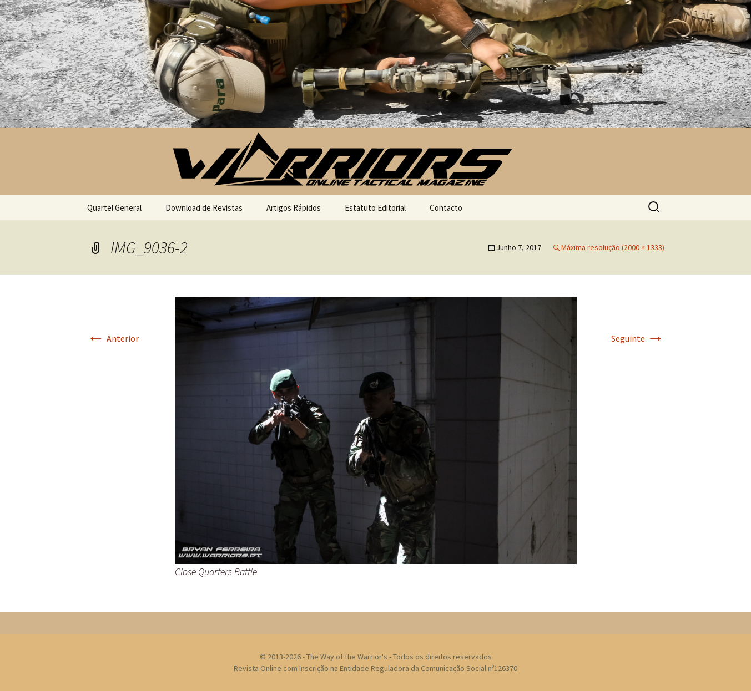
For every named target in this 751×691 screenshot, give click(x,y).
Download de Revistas (204, 207)
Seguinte (637, 338)
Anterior (113, 338)
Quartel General (114, 207)
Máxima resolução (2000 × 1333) (612, 247)
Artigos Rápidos (293, 207)
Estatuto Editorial (375, 207)
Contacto (446, 207)
